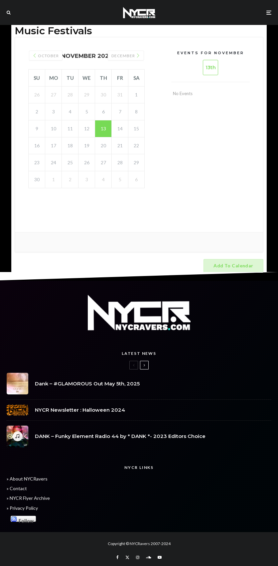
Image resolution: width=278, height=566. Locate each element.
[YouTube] (159, 557)
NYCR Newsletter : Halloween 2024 (80, 410)
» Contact (17, 488)
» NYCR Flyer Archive (28, 498)
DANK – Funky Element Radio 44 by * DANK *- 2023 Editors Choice (120, 437)
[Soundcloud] (148, 557)
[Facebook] (117, 557)
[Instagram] (138, 557)
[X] (127, 557)
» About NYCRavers (27, 479)
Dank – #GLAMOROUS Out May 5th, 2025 (87, 384)
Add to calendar (233, 265)
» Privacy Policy (22, 508)
